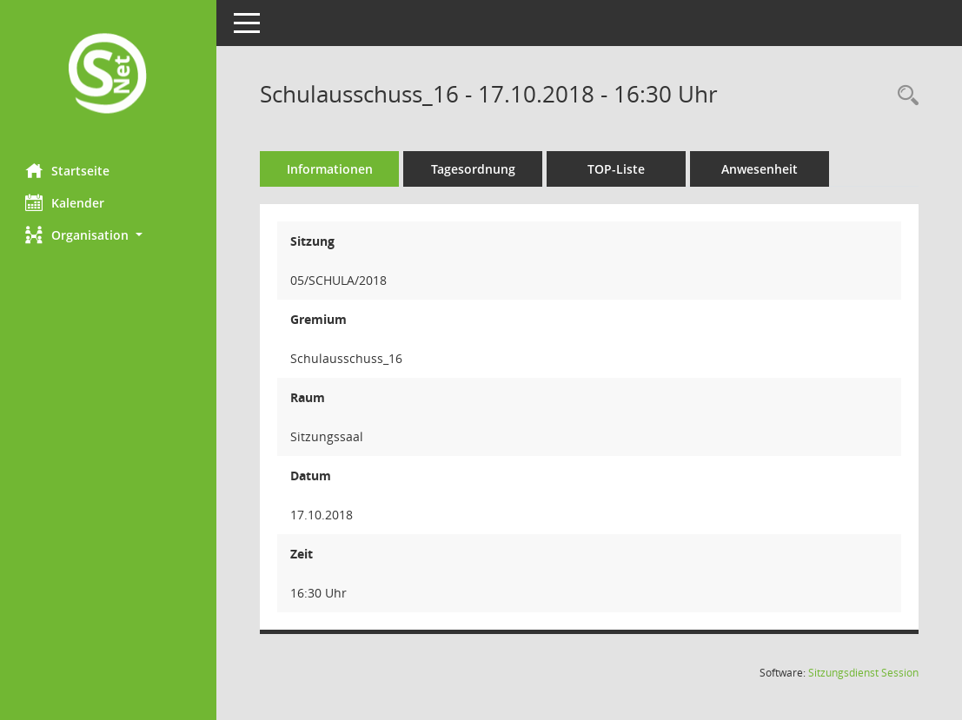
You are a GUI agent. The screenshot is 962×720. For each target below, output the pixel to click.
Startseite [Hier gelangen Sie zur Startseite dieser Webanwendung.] (68, 170)
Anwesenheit (760, 169)
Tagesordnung (474, 169)
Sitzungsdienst (863, 672)
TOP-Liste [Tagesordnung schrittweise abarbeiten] (617, 169)
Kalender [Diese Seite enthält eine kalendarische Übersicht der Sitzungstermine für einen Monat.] (65, 202)
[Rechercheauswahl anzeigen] (904, 96)
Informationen (331, 169)
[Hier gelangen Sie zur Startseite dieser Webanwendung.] (108, 75)
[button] (108, 235)
